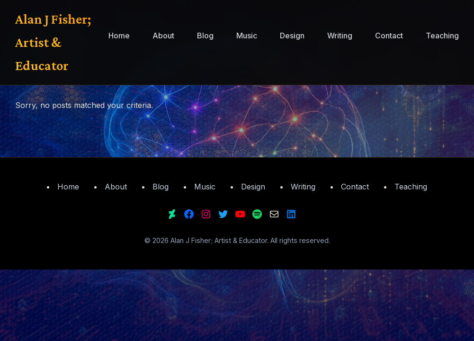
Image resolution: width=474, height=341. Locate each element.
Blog (205, 35)
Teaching (442, 35)
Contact (389, 35)
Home (119, 35)
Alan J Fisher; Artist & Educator (53, 42)
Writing (339, 35)
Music (246, 35)
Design (292, 35)
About (163, 35)
